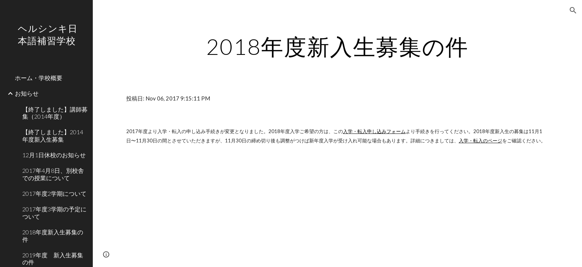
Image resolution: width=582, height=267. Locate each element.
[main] (337, 46)
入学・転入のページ (480, 141)
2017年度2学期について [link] (54, 193)
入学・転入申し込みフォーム (374, 131)
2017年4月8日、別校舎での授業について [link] (53, 174)
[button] (573, 10)
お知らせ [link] (27, 93)
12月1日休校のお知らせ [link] (54, 154)
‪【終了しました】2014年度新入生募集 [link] (52, 135)
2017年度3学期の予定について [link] (54, 212)
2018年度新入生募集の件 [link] (52, 235)
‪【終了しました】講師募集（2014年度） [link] (55, 113)
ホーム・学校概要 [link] (38, 77)
